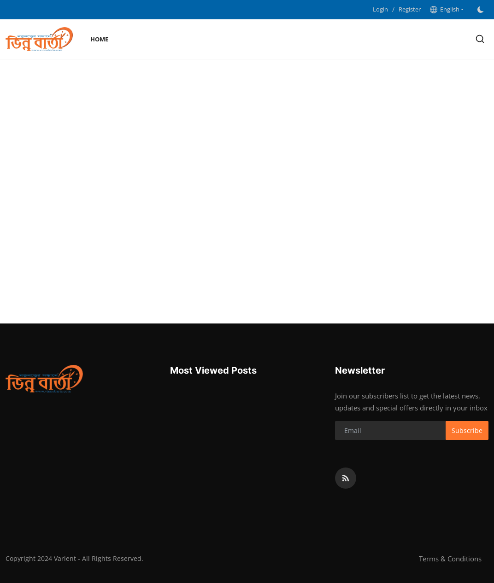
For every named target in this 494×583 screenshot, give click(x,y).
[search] (479, 38)
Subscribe (467, 430)
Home (99, 39)
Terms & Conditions (450, 558)
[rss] (345, 478)
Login (380, 9)
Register (410, 9)
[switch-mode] (480, 9)
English (444, 9)
